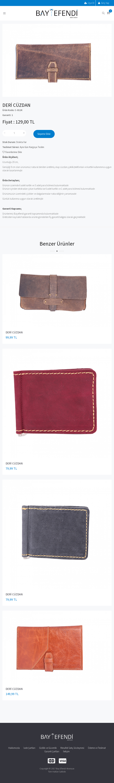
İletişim (66, 751)
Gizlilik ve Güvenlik (48, 747)
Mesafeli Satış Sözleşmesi (72, 747)
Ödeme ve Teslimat (97, 747)
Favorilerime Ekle (12, 152)
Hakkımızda (14, 747)
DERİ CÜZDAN (14, 332)
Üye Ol (89, 3)
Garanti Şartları (51, 751)
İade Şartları (29, 747)
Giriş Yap (103, 3)
